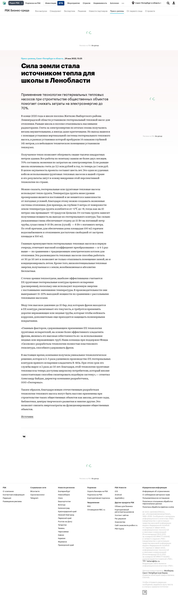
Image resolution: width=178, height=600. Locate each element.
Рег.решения (120, 518)
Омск (60, 497)
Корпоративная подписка (98, 497)
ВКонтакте (34, 491)
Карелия (61, 538)
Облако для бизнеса (124, 506)
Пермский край (64, 517)
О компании (8, 491)
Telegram (34, 497)
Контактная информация (13, 494)
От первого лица (134, 10)
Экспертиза (69, 10)
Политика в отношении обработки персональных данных (157, 502)
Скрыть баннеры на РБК (97, 491)
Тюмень (61, 528)
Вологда (61, 504)
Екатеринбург (64, 491)
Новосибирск (64, 494)
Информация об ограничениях (156, 491)
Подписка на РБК (94, 494)
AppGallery (119, 497)
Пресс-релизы (117, 10)
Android (118, 494)
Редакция (7, 497)
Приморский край (66, 544)
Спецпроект (55, 10)
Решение (82, 10)
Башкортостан (64, 501)
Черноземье (63, 531)
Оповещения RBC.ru (96, 509)
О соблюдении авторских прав (156, 494)
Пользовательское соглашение (155, 497)
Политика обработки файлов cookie (158, 506)
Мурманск (62, 541)
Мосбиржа (168, 570)
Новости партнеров (98, 10)
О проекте (150, 10)
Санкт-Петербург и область (49, 58)
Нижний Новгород (66, 514)
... (123, 2)
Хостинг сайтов (122, 515)
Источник (27, 416)
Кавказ (61, 534)
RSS (89, 506)
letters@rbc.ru (153, 560)
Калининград (64, 507)
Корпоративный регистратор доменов (124, 510)
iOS (116, 491)
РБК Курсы (119, 528)
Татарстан (62, 524)
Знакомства (120, 521)
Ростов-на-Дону (65, 521)
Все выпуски (41, 10)
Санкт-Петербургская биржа (155, 572)
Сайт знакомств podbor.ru (126, 525)
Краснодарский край (67, 511)
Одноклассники (37, 494)
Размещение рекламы (12, 501)
